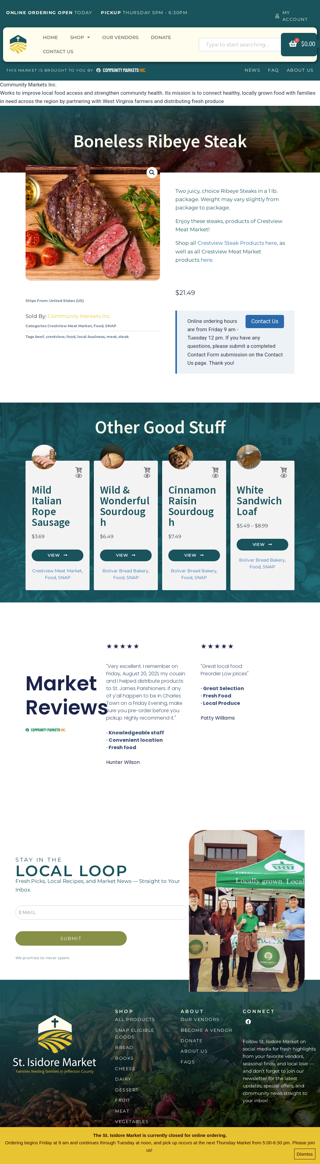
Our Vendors (120, 37)
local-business (91, 336)
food (70, 336)
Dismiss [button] (305, 1155)
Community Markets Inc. (79, 316)
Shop (80, 37)
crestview (55, 336)
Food (98, 326)
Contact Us (58, 51)
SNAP (110, 326)
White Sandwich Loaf (255, 497)
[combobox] (245, 44)
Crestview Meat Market (69, 326)
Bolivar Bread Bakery (125, 553)
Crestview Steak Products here (237, 243)
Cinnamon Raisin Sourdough (188, 497)
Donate (161, 37)
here (206, 260)
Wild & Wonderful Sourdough (120, 497)
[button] (152, 172)
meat (111, 336)
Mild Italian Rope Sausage (57, 493)
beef (39, 336)
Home (50, 37)
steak (123, 336)
